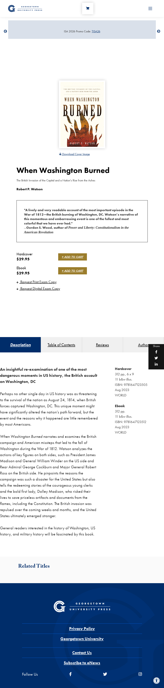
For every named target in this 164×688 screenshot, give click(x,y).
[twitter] (105, 674)
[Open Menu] (150, 8)
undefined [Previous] (5, 31)
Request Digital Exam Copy (38, 288)
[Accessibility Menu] (156, 680)
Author (143, 344)
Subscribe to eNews (82, 662)
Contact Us (82, 652)
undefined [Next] (158, 31)
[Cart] (88, 8)
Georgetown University (82, 638)
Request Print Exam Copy (36, 281)
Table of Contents (61, 344)
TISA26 (96, 31)
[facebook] (70, 674)
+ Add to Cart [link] (72, 257)
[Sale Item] (82, 31)
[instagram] (140, 674)
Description (20, 344)
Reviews (102, 344)
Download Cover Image (74, 154)
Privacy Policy (82, 628)
